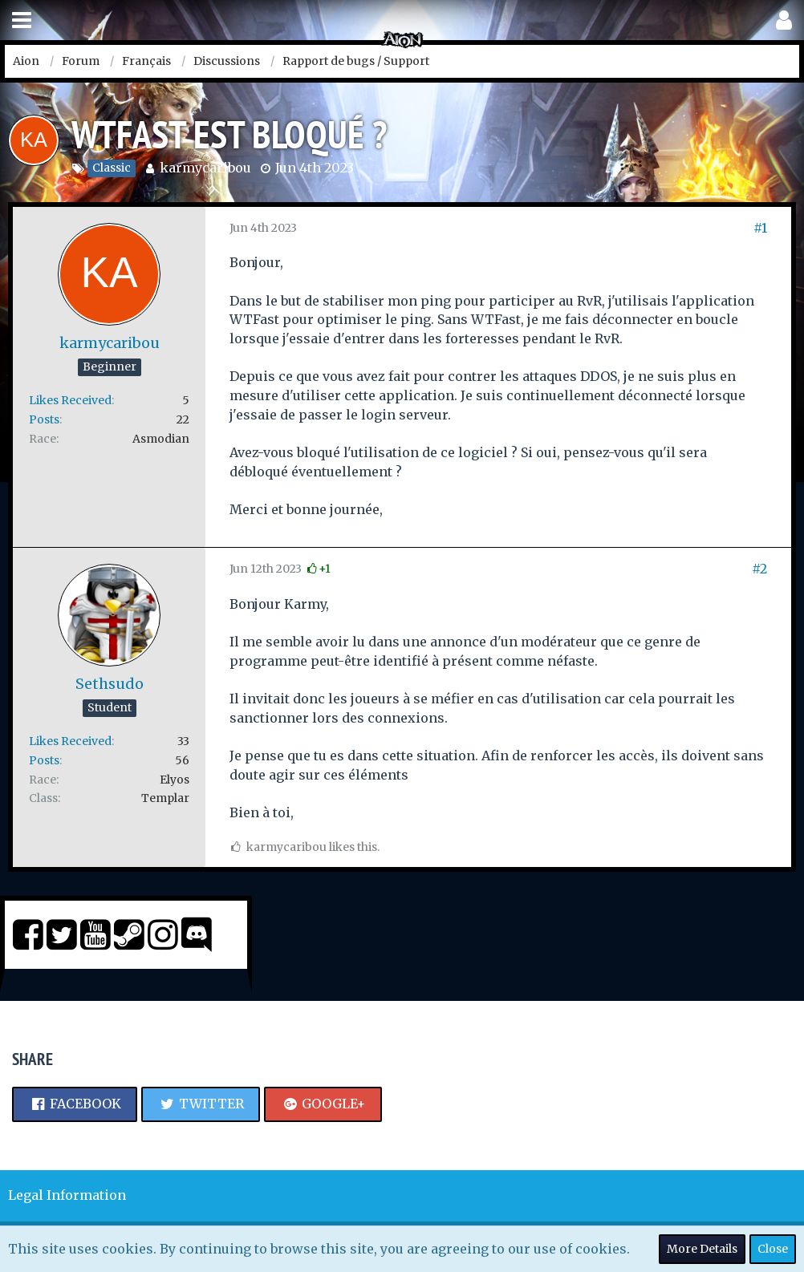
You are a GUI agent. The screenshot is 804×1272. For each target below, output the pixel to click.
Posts (44, 419)
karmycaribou (205, 168)
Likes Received (70, 400)
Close (772, 1249)
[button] (21, 20)
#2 (759, 569)
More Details (702, 1249)
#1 (760, 228)
